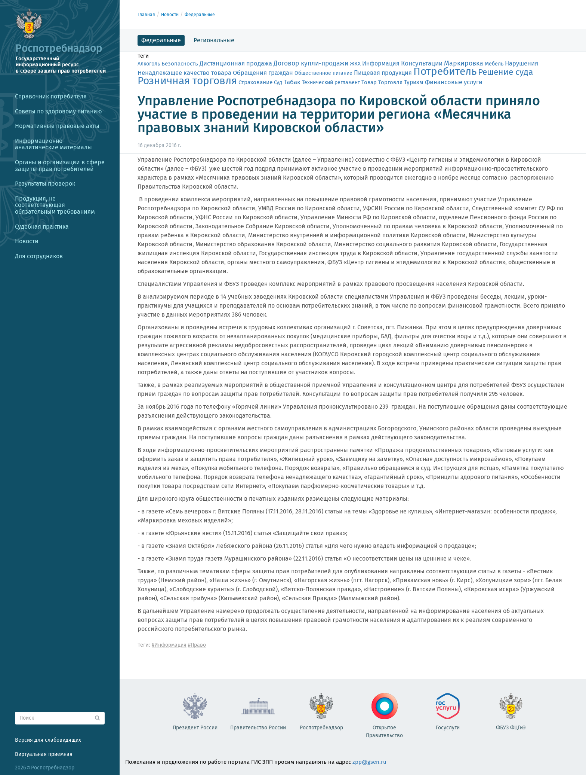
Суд (278, 82)
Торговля (390, 82)
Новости (170, 14)
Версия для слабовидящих (48, 740)
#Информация (169, 645)
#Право (197, 645)
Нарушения (521, 63)
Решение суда (505, 72)
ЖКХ (355, 63)
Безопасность (179, 63)
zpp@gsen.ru (369, 762)
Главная (146, 14)
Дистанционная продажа (236, 63)
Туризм (413, 82)
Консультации (421, 63)
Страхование (255, 82)
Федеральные (200, 14)
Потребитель (444, 71)
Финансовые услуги (453, 82)
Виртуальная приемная (44, 754)
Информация (381, 63)
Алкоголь (149, 64)
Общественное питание (323, 73)
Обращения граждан (263, 72)
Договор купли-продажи (311, 63)
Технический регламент (331, 82)
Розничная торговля (187, 80)
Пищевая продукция (383, 72)
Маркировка (463, 63)
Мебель (494, 64)
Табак (292, 82)
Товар (369, 82)
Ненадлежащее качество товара (184, 72)
